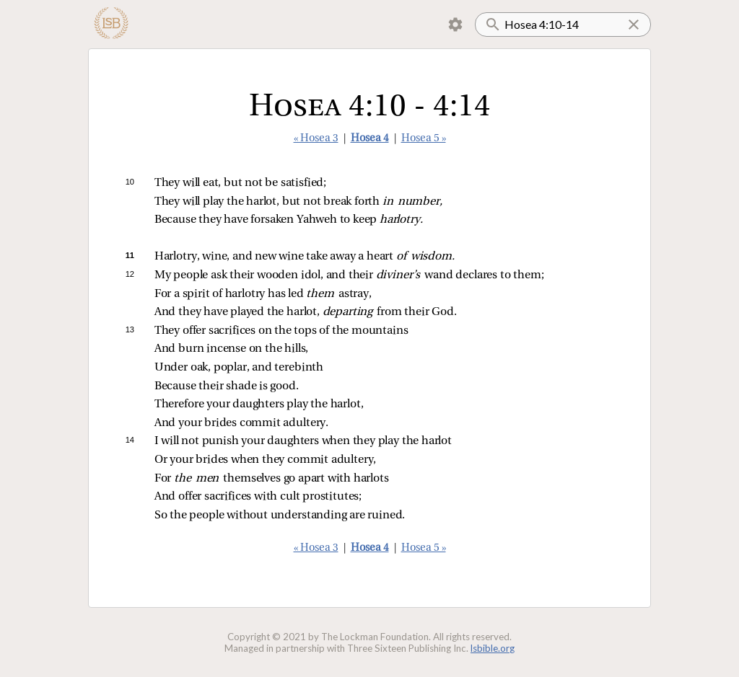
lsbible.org (493, 648)
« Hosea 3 (316, 138)
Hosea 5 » (423, 138)
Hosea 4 (370, 138)
